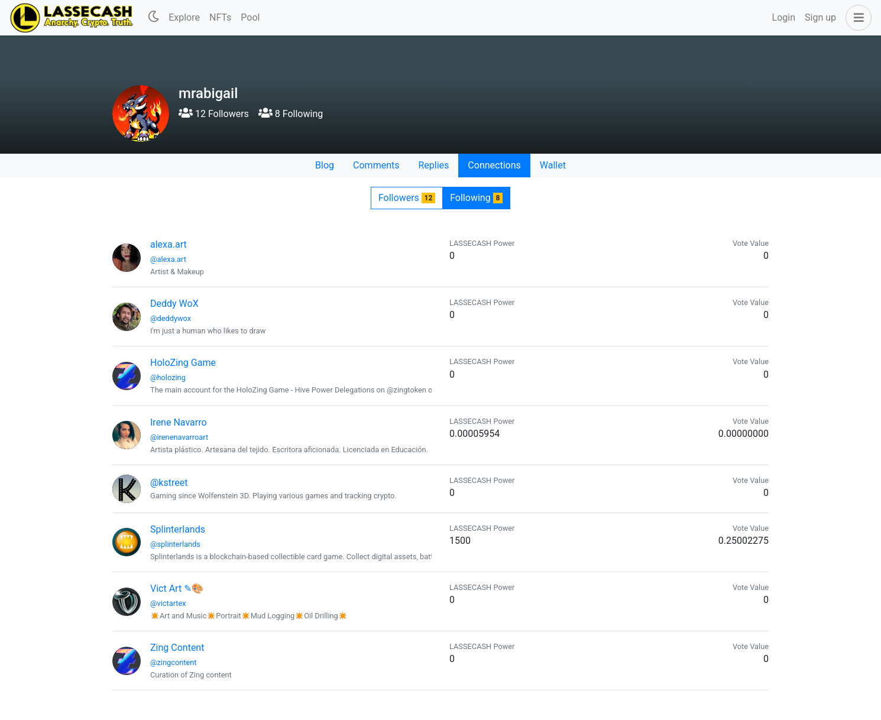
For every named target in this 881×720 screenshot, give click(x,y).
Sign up (820, 17)
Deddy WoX (174, 303)
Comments (376, 165)
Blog (324, 165)
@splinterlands (175, 544)
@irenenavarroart (179, 437)
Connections (494, 165)
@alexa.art (168, 259)
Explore (184, 17)
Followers (406, 197)
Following (476, 197)
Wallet (553, 165)
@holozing (168, 377)
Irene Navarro (178, 422)
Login (783, 17)
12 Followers (214, 113)
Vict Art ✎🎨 (176, 588)
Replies (433, 165)
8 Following (290, 113)
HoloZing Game (183, 362)
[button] (856, 18)
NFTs (220, 17)
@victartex (168, 603)
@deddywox (170, 318)
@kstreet (168, 482)
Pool (250, 17)
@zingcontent (173, 662)
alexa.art (168, 244)
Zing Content (177, 647)
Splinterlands (177, 529)
